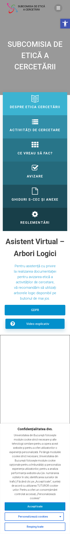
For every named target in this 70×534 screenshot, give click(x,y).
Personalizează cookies (33, 516)
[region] (35, 479)
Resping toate (35, 526)
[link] (65, 23)
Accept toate (35, 506)
